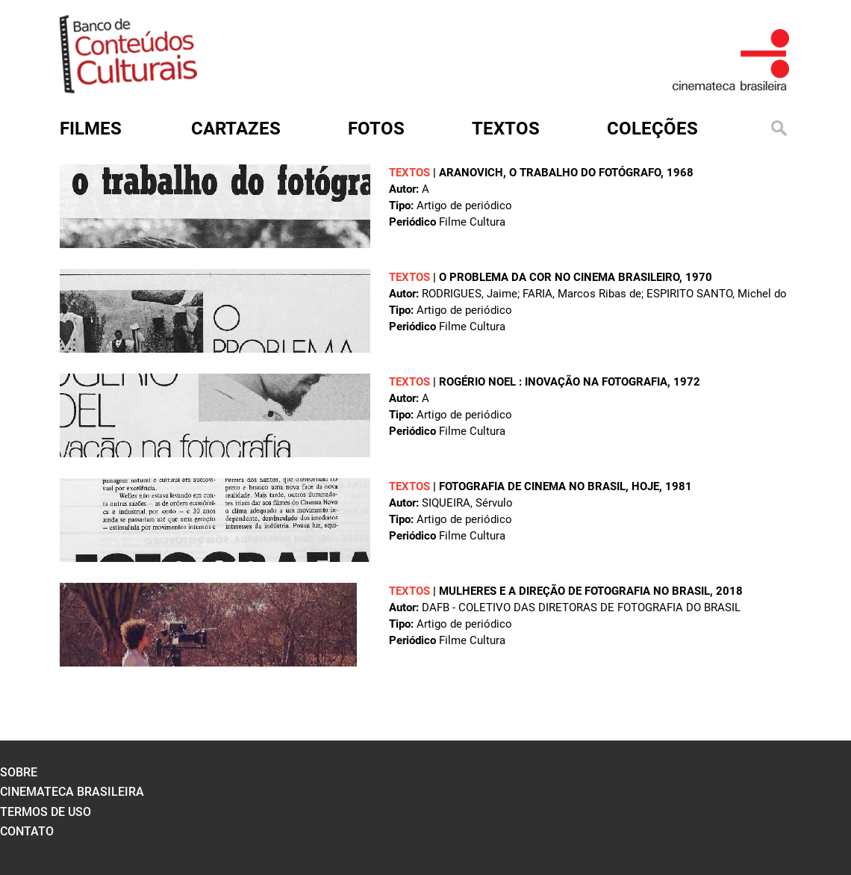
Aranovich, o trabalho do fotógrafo (550, 172)
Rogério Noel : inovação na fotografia (553, 382)
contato (27, 831)
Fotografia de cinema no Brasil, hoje (549, 486)
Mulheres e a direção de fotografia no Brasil (574, 591)
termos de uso (45, 812)
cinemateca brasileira (72, 792)
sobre (18, 772)
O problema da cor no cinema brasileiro (559, 277)
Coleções (652, 128)
